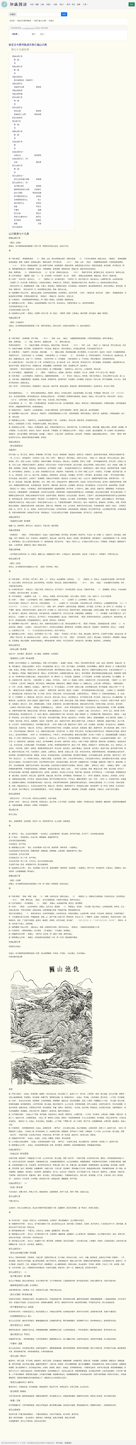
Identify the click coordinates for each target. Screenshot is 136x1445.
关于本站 (59, 1443)
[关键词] (38, 14)
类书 (68, 4)
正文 (42, 34)
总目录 (12, 20)
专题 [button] (48, 4)
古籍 (55, 4)
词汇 (73, 4)
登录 (131, 4)
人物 (42, 4)
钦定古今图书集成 (24, 20)
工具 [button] (84, 4)
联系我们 (68, 1443)
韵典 (78, 4)
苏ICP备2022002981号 (10, 1443)
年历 (32, 4)
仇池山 (51, 20)
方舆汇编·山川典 (40, 20)
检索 (64, 14)
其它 (34, 34)
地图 (37, 4)
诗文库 (15, 34)
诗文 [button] (61, 4)
